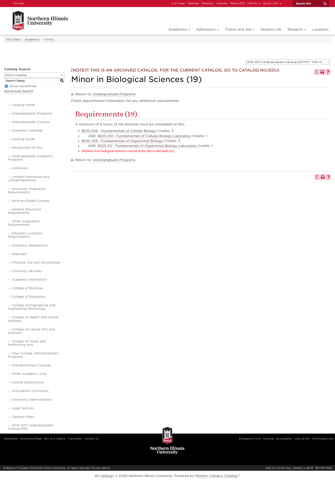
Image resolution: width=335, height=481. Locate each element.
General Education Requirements (24, 211)
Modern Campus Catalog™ (217, 476)
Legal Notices (23, 408)
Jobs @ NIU (302, 438)
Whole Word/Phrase (23, 86)
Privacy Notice (100, 467)
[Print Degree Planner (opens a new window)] (316, 72)
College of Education (28, 296)
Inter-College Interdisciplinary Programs (33, 355)
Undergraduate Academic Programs (30, 157)
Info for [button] (253, 3)
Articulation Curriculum (30, 391)
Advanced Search (19, 91)
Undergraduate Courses (31, 122)
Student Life (271, 29)
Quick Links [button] (272, 3)
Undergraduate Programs (32, 113)
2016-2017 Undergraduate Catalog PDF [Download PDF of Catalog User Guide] (30, 427)
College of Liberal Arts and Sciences (31, 331)
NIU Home (13, 39)
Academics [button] (179, 29)
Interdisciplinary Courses (31, 365)
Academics (32, 39)
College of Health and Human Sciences (33, 318)
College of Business (27, 288)
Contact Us (91, 438)
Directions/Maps (31, 438)
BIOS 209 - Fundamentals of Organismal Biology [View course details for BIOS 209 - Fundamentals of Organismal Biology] (122, 141)
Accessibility (284, 438)
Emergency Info (250, 438)
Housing (268, 438)
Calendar (193, 3)
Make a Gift (237, 3)
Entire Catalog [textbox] (15, 75)
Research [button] (297, 29)
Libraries (221, 3)
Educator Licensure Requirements (25, 235)
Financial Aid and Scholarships (36, 262)
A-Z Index (178, 3)
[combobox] (288, 62)
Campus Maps (23, 416)
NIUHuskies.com (323, 438)
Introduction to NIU (27, 147)
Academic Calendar (27, 130)
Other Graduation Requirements (24, 223)
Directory (207, 3)
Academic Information (29, 279)
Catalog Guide (23, 139)
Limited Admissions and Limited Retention (29, 178)
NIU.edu (16, 3)
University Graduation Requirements (27, 190)
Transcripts (75, 438)
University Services (27, 271)
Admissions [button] (207, 29)
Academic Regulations (29, 245)
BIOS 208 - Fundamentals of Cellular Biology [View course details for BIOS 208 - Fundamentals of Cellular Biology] (119, 131)
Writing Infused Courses (31, 200)
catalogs (107, 476)
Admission (20, 168)
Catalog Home (23, 105)
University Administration (32, 399)
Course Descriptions (28, 382)
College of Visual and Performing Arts (27, 343)
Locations (320, 29)
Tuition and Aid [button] (239, 29)
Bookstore (11, 438)
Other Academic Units (29, 373)
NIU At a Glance (54, 438)
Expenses (19, 254)
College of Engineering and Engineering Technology (31, 307)
